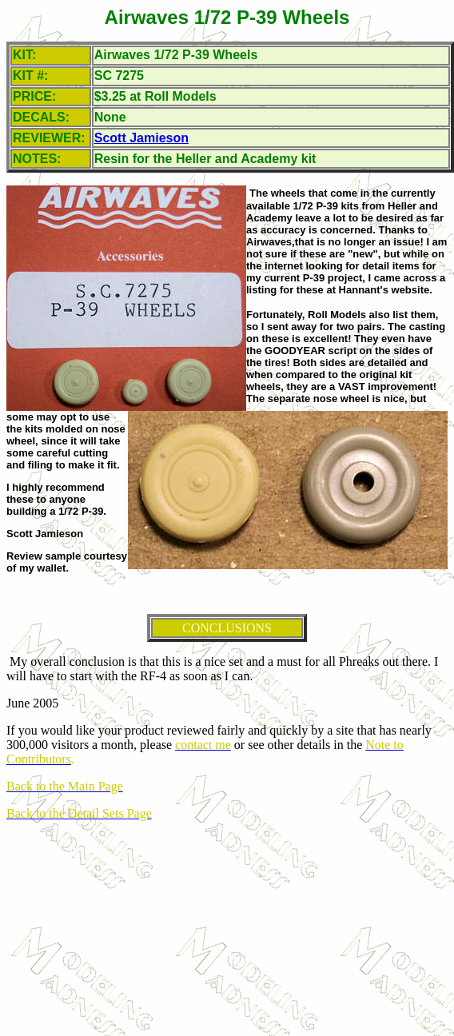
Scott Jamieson (141, 138)
